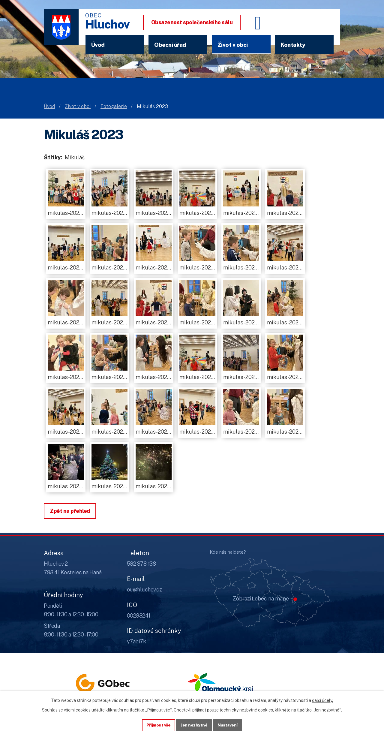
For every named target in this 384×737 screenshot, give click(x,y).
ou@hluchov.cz (144, 589)
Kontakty (292, 44)
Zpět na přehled (70, 511)
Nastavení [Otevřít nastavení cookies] (228, 724)
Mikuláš (75, 157)
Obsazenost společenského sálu (192, 22)
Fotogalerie (113, 106)
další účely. (322, 699)
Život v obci (233, 44)
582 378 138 (141, 564)
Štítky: (53, 157)
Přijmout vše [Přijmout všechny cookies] (158, 724)
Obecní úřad (170, 44)
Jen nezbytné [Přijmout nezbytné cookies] (194, 724)
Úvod (98, 44)
